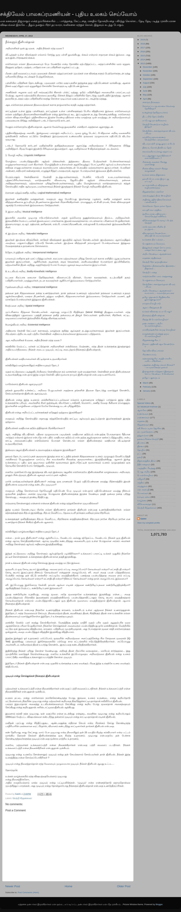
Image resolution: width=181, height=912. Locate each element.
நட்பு (139, 454)
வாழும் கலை (143, 497)
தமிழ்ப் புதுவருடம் (151, 378)
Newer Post (12, 886)
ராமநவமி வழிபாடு (151, 303)
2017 (143, 48)
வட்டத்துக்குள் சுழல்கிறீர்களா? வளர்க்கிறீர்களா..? (156, 157)
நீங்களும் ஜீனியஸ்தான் (153, 315)
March (146, 383)
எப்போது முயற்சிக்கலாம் (154, 120)
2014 (143, 59)
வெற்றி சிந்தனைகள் (22, 798)
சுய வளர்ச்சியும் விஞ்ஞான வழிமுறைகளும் (155, 186)
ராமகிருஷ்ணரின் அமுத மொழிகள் (159, 330)
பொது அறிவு (143, 472)
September (148, 79)
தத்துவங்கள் (143, 435)
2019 (143, 40)
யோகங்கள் (142, 493)
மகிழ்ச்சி (141, 479)
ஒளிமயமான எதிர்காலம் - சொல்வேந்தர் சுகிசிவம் (154, 215)
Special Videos (144, 403)
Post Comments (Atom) (28, 892)
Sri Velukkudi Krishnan (147, 407)
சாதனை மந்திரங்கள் (152, 258)
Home (68, 886)
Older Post (123, 886)
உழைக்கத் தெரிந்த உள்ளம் (155, 112)
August (146, 83)
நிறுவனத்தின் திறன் (146, 461)
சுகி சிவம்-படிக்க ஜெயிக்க (149, 428)
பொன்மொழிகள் (145, 475)
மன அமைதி (143, 490)
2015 (143, 56)
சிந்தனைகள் (143, 425)
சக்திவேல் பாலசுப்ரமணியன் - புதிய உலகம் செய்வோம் (68, 14)
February (147, 387)
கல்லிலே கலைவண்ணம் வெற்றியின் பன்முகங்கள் (155, 138)
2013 (143, 63)
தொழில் (141, 450)
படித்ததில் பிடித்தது (146, 468)
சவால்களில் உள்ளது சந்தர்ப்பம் (157, 152)
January (147, 391)
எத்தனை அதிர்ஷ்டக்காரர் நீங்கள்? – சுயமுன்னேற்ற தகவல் (158, 366)
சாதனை (141, 421)
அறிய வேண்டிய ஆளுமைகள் (157, 254)
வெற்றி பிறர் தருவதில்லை (155, 262)
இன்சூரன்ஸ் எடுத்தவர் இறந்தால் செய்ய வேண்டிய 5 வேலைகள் (158, 372)
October (147, 75)
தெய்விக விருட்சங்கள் (153, 351)
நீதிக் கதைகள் (143, 464)
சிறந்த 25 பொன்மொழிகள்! (155, 319)
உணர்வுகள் (142, 414)
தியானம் (141, 443)
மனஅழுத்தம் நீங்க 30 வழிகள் (156, 196)
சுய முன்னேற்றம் (145, 432)
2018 (143, 44)
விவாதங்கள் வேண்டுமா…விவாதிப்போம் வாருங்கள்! (156, 234)
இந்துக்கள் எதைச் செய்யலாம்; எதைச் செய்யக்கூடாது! (156, 249)
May (145, 95)
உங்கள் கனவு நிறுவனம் (153, 175)
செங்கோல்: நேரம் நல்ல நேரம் (156, 206)
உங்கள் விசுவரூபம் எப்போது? (157, 311)
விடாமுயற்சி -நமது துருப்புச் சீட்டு (158, 144)
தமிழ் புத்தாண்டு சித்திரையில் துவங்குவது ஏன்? (156, 298)
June (145, 91)
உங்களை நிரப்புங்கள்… (153, 240)
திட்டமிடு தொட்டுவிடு (153, 117)
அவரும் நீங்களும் (151, 102)
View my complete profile (148, 523)
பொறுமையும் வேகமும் (153, 244)
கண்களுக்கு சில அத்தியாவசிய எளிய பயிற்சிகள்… (157, 360)
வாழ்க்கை (142, 500)
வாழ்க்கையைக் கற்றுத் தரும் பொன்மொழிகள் (155, 335)
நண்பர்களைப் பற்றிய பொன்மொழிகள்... (152, 324)
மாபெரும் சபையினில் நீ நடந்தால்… (154, 228)
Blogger (159, 904)
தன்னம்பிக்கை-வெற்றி (148, 439)
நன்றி (140, 457)
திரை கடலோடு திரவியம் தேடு (156, 148)
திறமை (140, 446)
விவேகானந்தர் (144, 504)
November (148, 71)
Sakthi (143, 519)
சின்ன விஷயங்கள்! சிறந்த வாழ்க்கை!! (155, 169)
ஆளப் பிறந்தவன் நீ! (152, 308)
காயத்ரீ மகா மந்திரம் (152, 210)
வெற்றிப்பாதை (149, 272)
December (148, 67)
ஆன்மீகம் (142, 410)
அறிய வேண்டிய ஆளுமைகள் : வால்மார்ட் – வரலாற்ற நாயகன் (158, 292)
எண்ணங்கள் (143, 417)
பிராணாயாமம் (149, 354)
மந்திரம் (141, 483)
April (145, 99)
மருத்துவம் (142, 486)
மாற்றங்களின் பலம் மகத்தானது (157, 276)
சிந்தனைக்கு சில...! (151, 340)
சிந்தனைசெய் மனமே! (153, 192)
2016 (143, 51)
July (145, 87)
